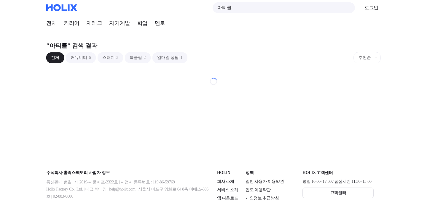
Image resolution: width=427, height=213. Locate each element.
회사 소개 (225, 181)
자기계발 (119, 23)
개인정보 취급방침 (262, 198)
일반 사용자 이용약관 (265, 181)
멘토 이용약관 (258, 190)
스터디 (110, 57)
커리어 (71, 23)
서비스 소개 (227, 190)
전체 (51, 23)
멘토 (160, 23)
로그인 (371, 7)
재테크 (94, 23)
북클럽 (138, 57)
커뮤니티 (81, 57)
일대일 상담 (170, 57)
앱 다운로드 (227, 198)
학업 (142, 23)
